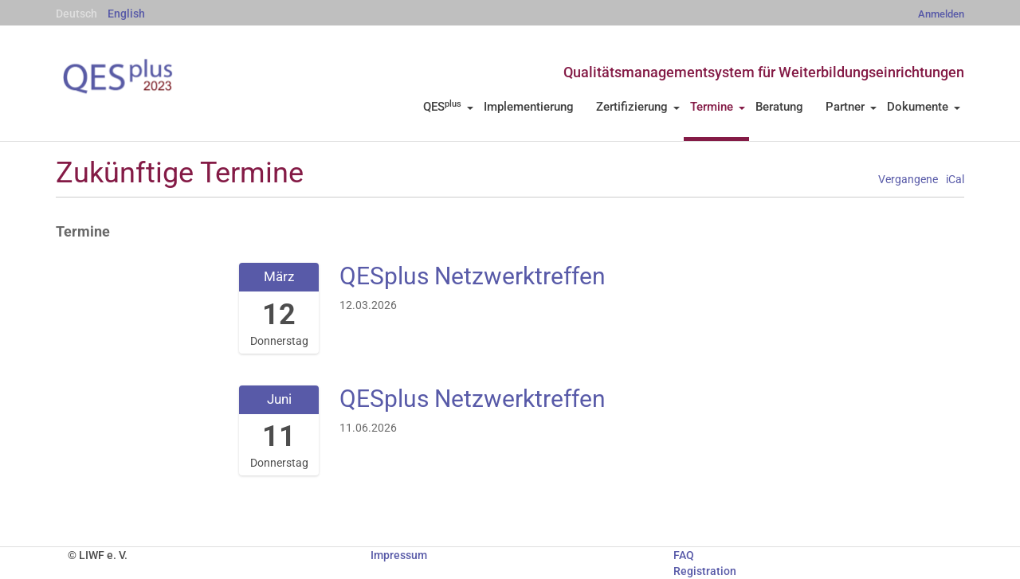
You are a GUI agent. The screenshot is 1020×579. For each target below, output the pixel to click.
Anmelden (941, 14)
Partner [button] (851, 107)
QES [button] (448, 107)
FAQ (683, 555)
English (126, 13)
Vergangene (908, 180)
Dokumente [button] (923, 107)
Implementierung (529, 107)
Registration (704, 571)
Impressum (399, 555)
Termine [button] (717, 107)
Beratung (779, 107)
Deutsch (76, 13)
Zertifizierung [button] (638, 107)
